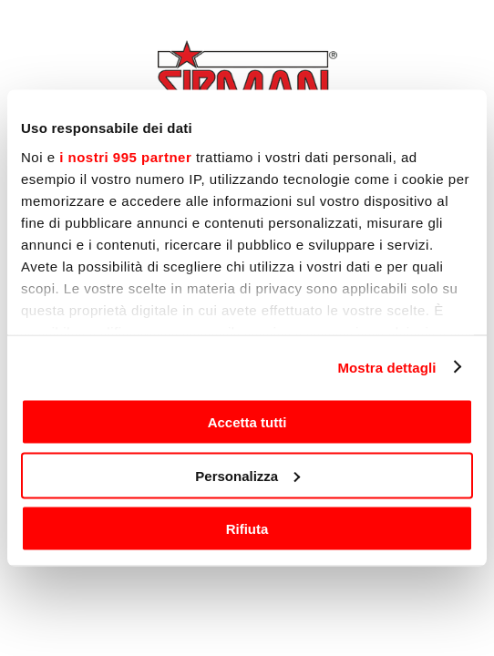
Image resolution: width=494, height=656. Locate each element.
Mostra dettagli (386, 366)
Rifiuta (247, 529)
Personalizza (247, 475)
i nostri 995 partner (125, 156)
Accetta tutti (247, 422)
